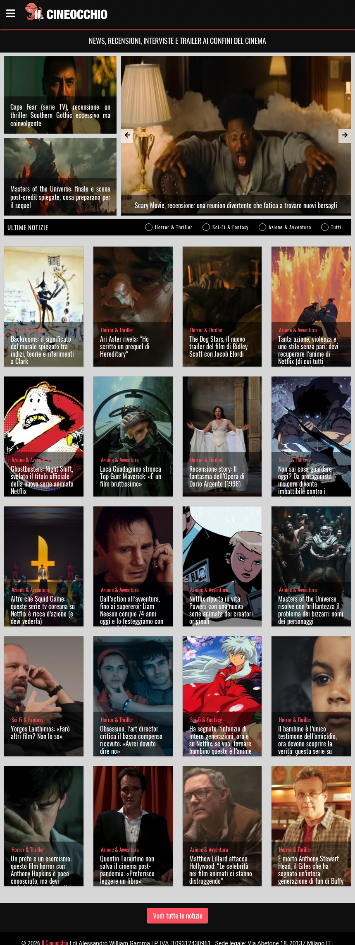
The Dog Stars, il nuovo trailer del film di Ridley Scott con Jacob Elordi (218, 318)
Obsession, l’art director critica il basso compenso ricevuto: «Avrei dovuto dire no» (131, 712)
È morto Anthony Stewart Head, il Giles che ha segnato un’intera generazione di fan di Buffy (310, 842)
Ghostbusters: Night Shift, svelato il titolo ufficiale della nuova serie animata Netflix (42, 452)
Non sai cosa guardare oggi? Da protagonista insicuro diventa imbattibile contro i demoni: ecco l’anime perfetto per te (305, 459)
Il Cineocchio (55, 915)
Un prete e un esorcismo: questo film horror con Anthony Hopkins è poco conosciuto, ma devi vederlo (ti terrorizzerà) (41, 846)
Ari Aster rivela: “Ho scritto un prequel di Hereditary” (125, 318)
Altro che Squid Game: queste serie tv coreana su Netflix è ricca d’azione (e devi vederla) (43, 582)
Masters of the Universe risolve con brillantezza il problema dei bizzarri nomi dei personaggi (310, 582)
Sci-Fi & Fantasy (230, 199)
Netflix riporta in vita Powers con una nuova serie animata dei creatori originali (221, 582)
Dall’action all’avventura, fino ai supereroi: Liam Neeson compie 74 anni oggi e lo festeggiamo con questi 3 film (131, 586)
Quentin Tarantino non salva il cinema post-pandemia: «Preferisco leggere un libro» (127, 842)
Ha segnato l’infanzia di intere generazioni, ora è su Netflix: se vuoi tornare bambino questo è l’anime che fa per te (220, 716)
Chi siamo (148, 935)
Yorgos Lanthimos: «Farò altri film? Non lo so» (40, 704)
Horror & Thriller (174, 199)
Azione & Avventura (290, 199)
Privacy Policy (176, 935)
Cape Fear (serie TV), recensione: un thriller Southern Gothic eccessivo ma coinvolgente (60, 101)
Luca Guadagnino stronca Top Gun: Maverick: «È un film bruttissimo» (130, 448)
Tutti (336, 199)
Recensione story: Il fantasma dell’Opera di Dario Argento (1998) (217, 448)
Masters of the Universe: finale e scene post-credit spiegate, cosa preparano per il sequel (60, 169)
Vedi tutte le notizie (178, 888)
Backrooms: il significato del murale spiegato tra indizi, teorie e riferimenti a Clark (42, 322)
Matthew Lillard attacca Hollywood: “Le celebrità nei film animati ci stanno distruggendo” (220, 842)
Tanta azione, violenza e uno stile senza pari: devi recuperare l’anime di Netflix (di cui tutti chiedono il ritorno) (308, 326)
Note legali (206, 935)
